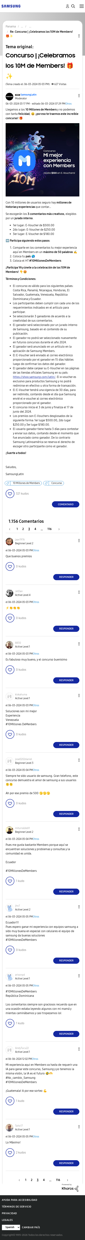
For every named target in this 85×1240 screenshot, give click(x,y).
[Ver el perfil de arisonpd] (20, 974)
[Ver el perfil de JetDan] (19, 591)
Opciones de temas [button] (72, 36)
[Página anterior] (11, 529)
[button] (73, 95)
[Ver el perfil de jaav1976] (20, 539)
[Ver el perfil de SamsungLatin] (29, 94)
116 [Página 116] (49, 529)
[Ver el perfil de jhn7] (17, 905)
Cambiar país (31, 1227)
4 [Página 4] (35, 529)
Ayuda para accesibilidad (19, 1200)
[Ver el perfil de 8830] (18, 642)
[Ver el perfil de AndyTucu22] (22, 1048)
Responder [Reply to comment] (66, 577)
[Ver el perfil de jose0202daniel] (23, 759)
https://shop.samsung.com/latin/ (34, 377)
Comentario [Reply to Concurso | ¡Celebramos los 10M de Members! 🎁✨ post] (66, 504)
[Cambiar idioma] (11, 1227)
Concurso (56, 483)
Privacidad (9, 1213)
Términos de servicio (16, 1206)
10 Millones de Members (26, 483)
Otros (68, 103)
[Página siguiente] (58, 529)
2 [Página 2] (23, 529)
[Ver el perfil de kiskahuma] (21, 694)
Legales (7, 1220)
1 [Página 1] (17, 529)
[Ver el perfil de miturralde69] (22, 828)
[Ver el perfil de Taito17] (19, 1125)
